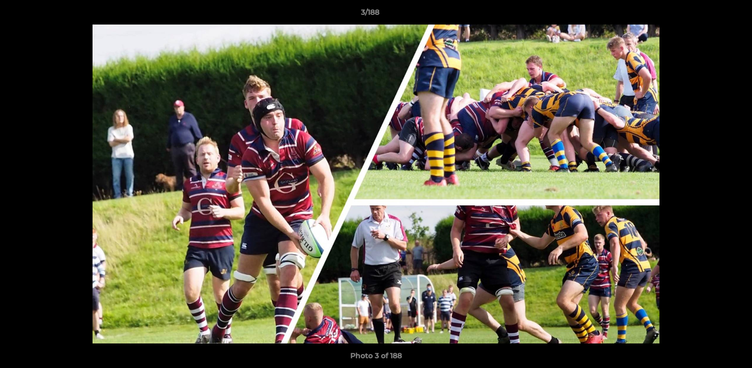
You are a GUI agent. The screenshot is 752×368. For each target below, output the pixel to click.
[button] (709, 14)
